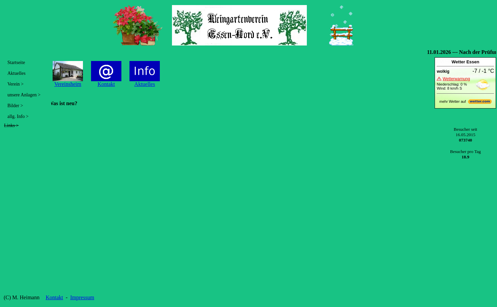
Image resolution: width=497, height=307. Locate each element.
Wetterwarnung (456, 78)
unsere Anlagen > (23, 94)
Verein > (15, 84)
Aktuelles (16, 73)
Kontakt (54, 297)
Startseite (16, 62)
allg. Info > (18, 116)
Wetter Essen (465, 61)
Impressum (82, 297)
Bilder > (15, 105)
